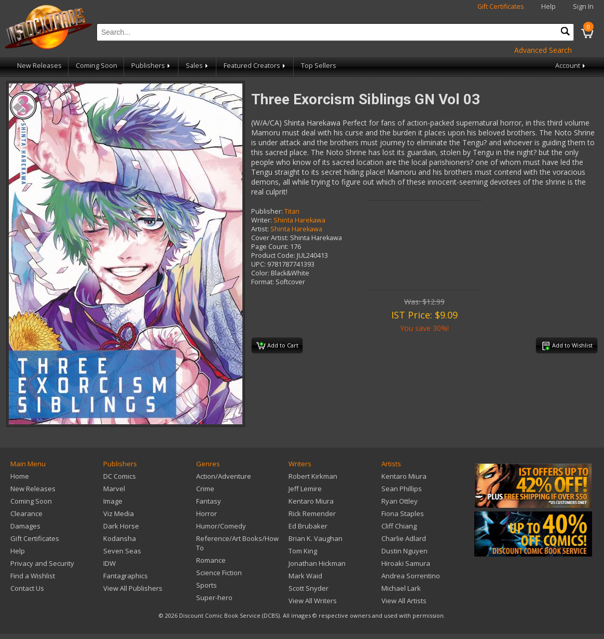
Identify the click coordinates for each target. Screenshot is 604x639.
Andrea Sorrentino (410, 575)
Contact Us (27, 588)
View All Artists (404, 600)
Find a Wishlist (32, 575)
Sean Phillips (401, 488)
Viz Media (118, 513)
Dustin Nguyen (404, 550)
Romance (211, 560)
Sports (206, 585)
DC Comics (119, 476)
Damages (25, 526)
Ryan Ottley (399, 501)
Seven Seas (122, 550)
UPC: (258, 264)
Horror (206, 513)
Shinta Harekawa (299, 220)
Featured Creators (255, 65)
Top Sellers (318, 65)
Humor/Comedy (221, 526)
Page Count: (270, 246)
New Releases (39, 65)
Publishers (151, 65)
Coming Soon (96, 65)
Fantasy (208, 501)
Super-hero (214, 597)
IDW (109, 563)
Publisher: (267, 211)
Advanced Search (543, 50)
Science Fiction (219, 572)
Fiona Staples (402, 513)
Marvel (114, 488)
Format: (262, 281)
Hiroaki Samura (405, 563)
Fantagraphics (125, 575)
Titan (291, 211)
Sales (198, 65)
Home (19, 476)
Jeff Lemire (305, 488)
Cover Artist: (270, 237)
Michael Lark (401, 588)
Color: (260, 273)
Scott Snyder (308, 588)
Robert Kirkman (313, 476)
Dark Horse (121, 526)
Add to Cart (277, 346)
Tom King (303, 550)
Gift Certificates (500, 6)
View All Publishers (132, 588)
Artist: (260, 229)
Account (571, 65)
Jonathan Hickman (317, 563)
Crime (205, 488)
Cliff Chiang (399, 526)
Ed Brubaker (308, 526)
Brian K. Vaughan (315, 538)
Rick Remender (312, 513)
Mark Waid (305, 575)
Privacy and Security (42, 563)
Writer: (261, 220)
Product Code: (273, 255)
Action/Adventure (223, 476)
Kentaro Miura (311, 501)
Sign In (583, 6)
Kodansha (119, 538)
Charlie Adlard (403, 538)
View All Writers (313, 600)
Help (548, 6)
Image (112, 501)
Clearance (26, 513)
